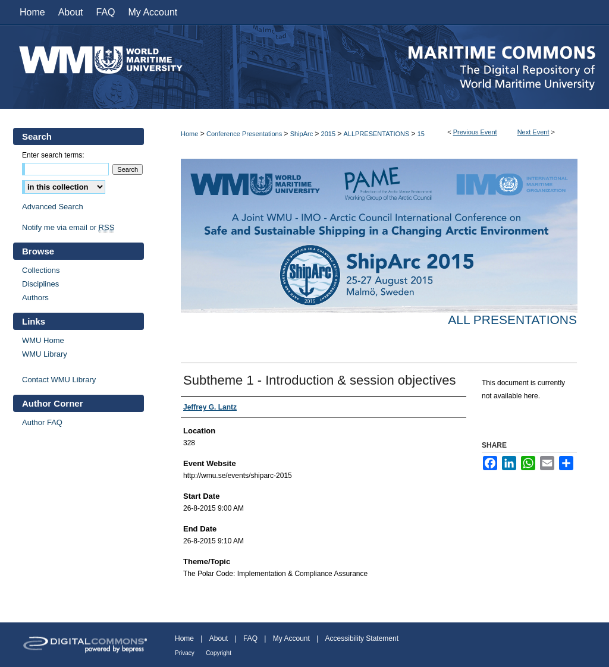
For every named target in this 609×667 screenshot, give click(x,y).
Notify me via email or (68, 227)
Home (189, 133)
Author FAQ (42, 422)
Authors (35, 297)
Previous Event (475, 132)
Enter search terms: (53, 155)
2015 (329, 133)
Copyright (218, 653)
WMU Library (44, 354)
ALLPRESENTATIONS (377, 133)
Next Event (533, 132)
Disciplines (40, 283)
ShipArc (302, 133)
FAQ (250, 638)
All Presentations (512, 319)
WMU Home (43, 340)
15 (421, 133)
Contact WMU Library (59, 379)
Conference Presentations (245, 133)
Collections (41, 270)
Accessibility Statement (361, 638)
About (218, 638)
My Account (291, 638)
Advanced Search (52, 206)
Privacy (184, 653)
